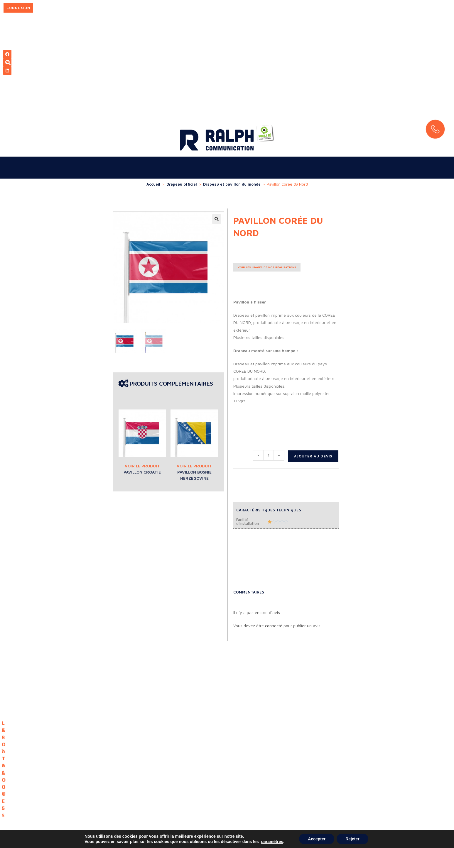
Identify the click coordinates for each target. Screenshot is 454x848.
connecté (273, 516)
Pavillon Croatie (142, 363)
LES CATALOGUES (249, 628)
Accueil (153, 75)
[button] (216, 110)
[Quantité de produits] (268, 346)
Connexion (332, 8)
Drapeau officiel (181, 75)
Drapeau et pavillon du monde (232, 75)
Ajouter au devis (313, 347)
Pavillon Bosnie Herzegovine (194, 366)
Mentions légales (413, 814)
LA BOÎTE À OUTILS (204, 627)
